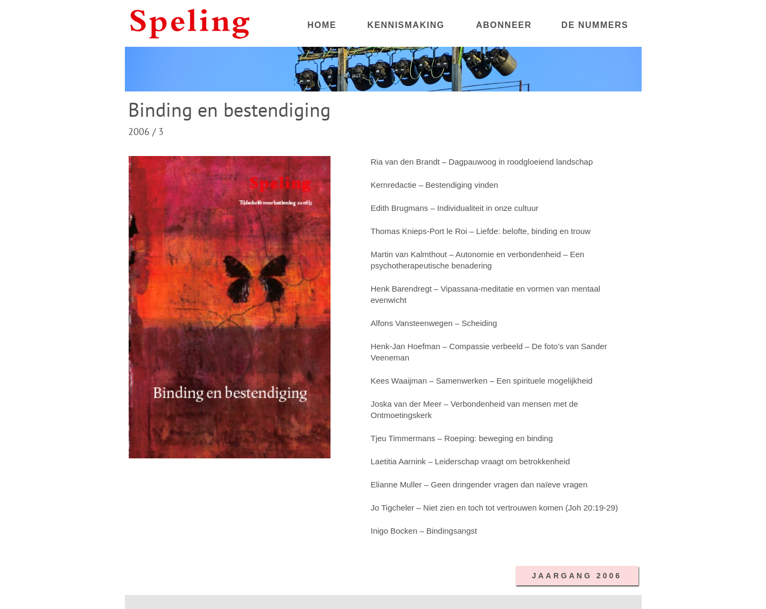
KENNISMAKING (405, 25)
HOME (321, 25)
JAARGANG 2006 (577, 575)
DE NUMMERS (594, 25)
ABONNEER (504, 25)
